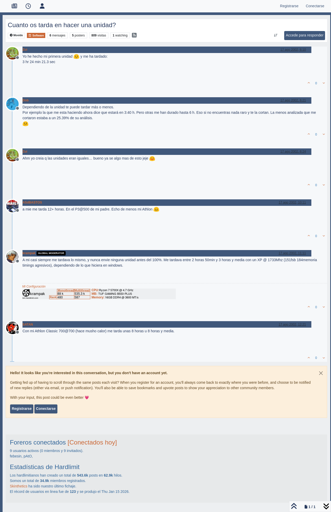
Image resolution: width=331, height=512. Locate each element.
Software (36, 35)
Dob (25, 100)
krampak (28, 253)
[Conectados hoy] (92, 442)
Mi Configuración (34, 286)
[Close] (321, 373)
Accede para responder (305, 35)
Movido (16, 35)
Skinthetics (18, 486)
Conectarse (46, 408)
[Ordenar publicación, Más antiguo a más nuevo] (276, 35)
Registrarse (22, 408)
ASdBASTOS (32, 202)
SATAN (27, 324)
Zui (24, 49)
